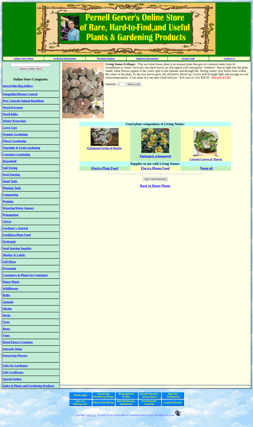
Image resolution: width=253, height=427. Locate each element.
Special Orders (12, 379)
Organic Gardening (15, 134)
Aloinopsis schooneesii (155, 156)
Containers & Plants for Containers (25, 275)
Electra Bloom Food (155, 168)
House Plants (161, 186)
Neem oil (206, 168)
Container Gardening (16, 154)
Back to (146, 186)
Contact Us (229, 58)
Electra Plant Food (104, 168)
